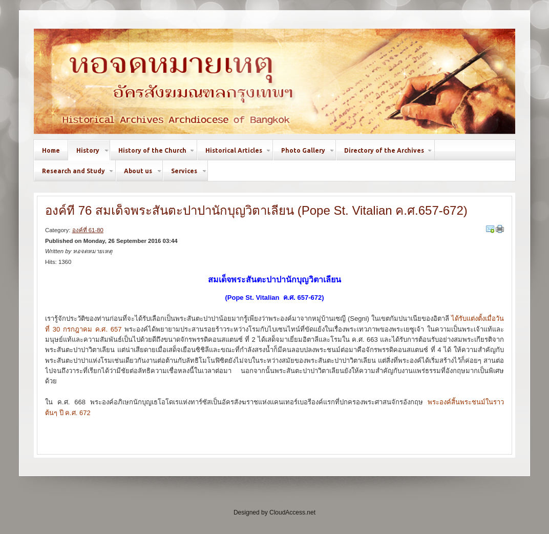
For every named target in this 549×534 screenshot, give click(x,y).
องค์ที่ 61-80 (87, 230)
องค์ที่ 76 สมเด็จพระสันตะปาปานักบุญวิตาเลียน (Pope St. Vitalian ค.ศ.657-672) (256, 210)
